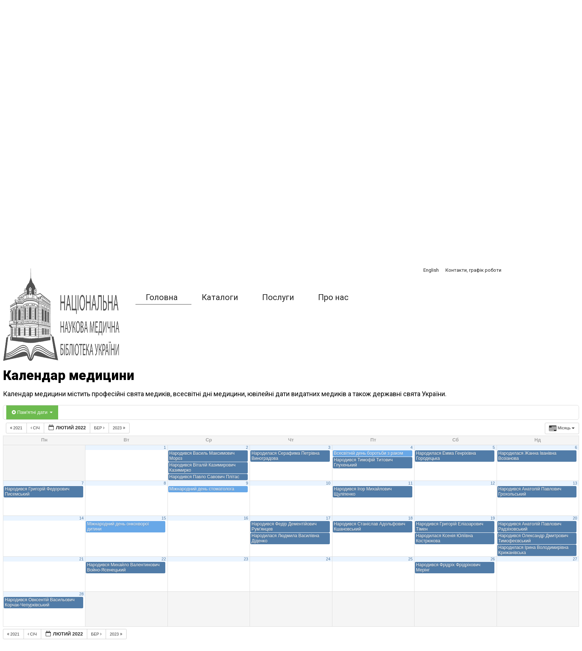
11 (410, 483)
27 (575, 559)
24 (328, 559)
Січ (36, 428)
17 (328, 518)
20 (575, 518)
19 (492, 518)
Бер (100, 428)
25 (410, 559)
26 (492, 559)
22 (164, 559)
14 (81, 518)
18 (410, 518)
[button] (377, 297)
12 (492, 483)
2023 (119, 428)
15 (164, 518)
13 (575, 483)
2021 (17, 428)
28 (81, 594)
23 (246, 559)
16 (246, 518)
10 (328, 483)
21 (81, 559)
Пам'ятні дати (32, 412)
